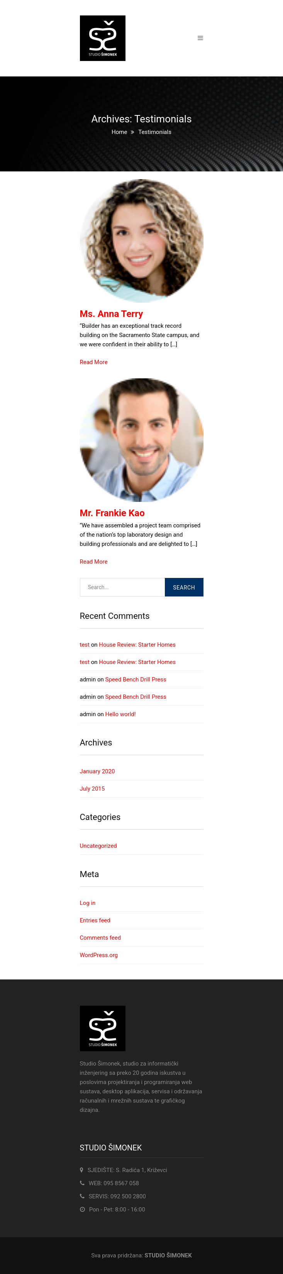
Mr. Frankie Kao (112, 513)
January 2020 (97, 771)
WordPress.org (99, 955)
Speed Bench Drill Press (135, 679)
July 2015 (92, 788)
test (85, 644)
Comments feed (100, 937)
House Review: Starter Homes (137, 644)
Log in (88, 903)
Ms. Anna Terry (111, 313)
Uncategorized (98, 845)
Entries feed (95, 920)
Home (119, 132)
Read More (94, 362)
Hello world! (120, 714)
